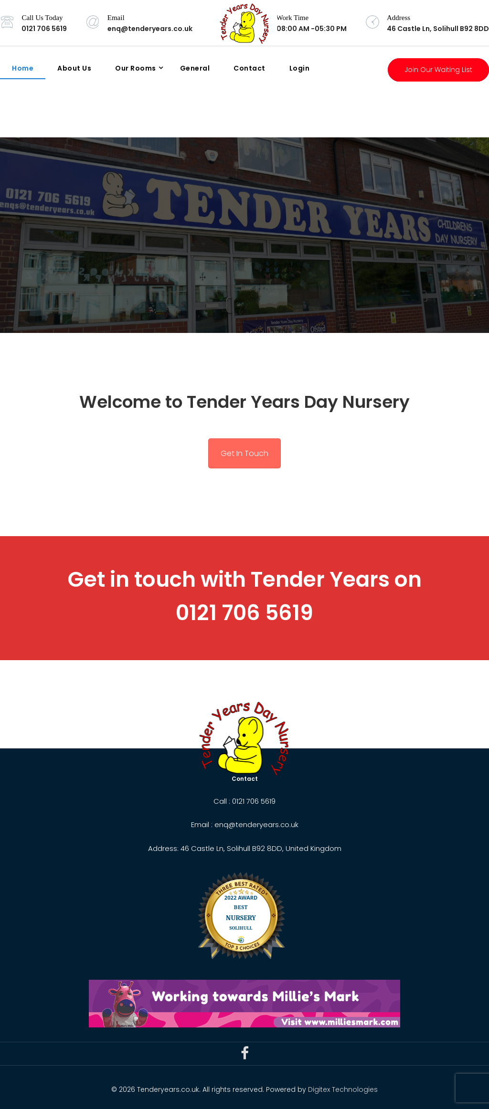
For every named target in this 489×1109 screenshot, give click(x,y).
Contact (250, 68)
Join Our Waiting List (438, 69)
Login (299, 68)
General (195, 68)
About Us (74, 68)
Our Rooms (135, 68)
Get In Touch (244, 453)
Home (22, 68)
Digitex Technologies (343, 1089)
